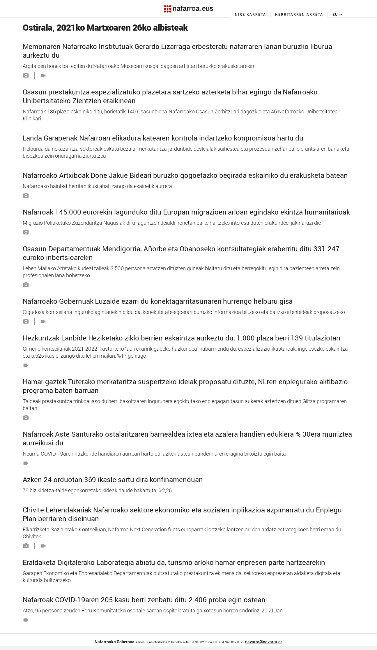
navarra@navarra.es (263, 642)
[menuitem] (251, 14)
